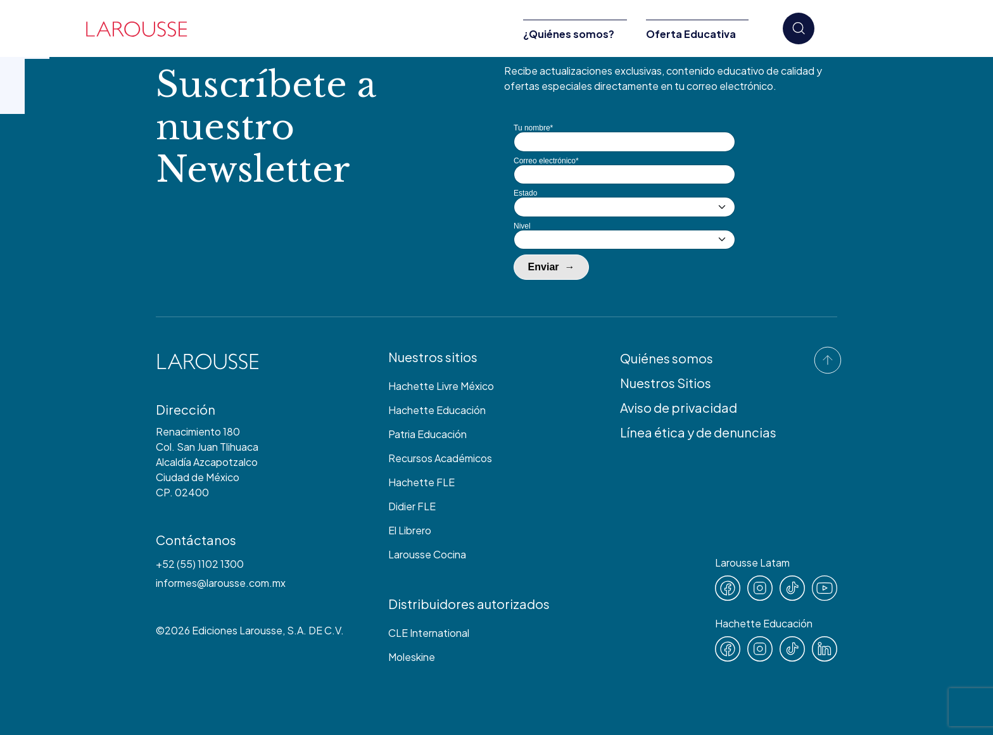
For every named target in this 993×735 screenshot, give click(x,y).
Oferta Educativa (691, 34)
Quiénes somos (666, 358)
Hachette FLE (421, 482)
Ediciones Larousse (237, 630)
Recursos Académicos (440, 458)
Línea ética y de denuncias (698, 432)
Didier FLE (412, 506)
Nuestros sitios (433, 357)
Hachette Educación (437, 410)
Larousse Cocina (427, 554)
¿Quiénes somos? (568, 34)
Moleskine (411, 656)
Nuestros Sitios (665, 383)
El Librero (409, 530)
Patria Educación (427, 434)
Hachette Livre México (441, 386)
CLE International (428, 632)
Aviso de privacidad (678, 407)
